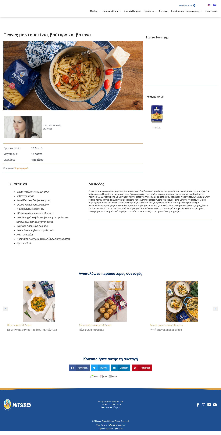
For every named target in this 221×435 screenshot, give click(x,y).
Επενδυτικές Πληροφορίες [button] (186, 14)
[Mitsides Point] (194, 7)
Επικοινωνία (211, 14)
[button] (5, 313)
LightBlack (118, 433)
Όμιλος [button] (95, 14)
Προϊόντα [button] (150, 14)
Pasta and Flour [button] (112, 14)
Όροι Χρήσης (102, 429)
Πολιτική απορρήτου (117, 429)
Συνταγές (164, 14)
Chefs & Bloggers (132, 14)
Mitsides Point (185, 7)
